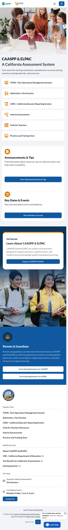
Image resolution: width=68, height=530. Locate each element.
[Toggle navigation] (61, 3)
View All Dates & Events (33, 215)
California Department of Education (26, 514)
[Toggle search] (54, 3)
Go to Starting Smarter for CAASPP (33, 369)
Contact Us (10, 499)
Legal (25, 510)
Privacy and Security (35, 510)
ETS (12, 517)
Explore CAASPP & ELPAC (33, 261)
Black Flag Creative (33, 517)
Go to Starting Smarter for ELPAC (33, 376)
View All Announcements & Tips (33, 179)
